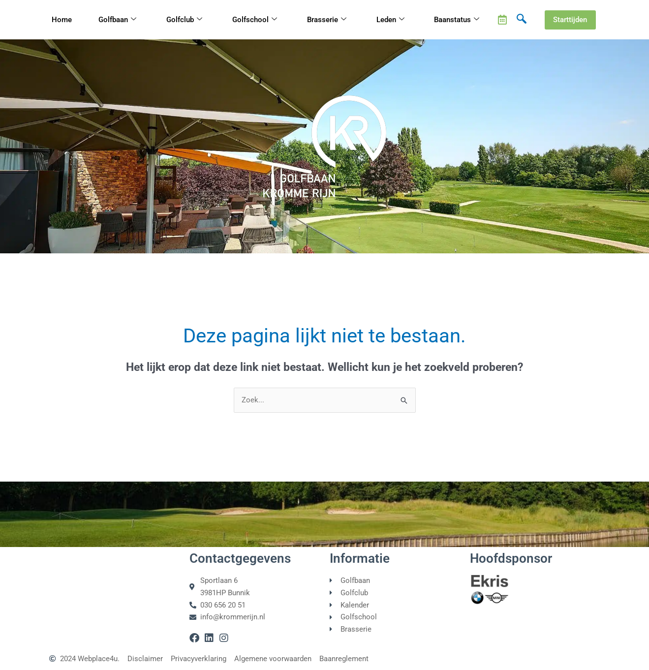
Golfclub (184, 20)
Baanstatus (456, 20)
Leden (390, 20)
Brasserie (326, 20)
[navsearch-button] (521, 20)
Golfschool (254, 20)
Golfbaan (117, 20)
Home (62, 19)
